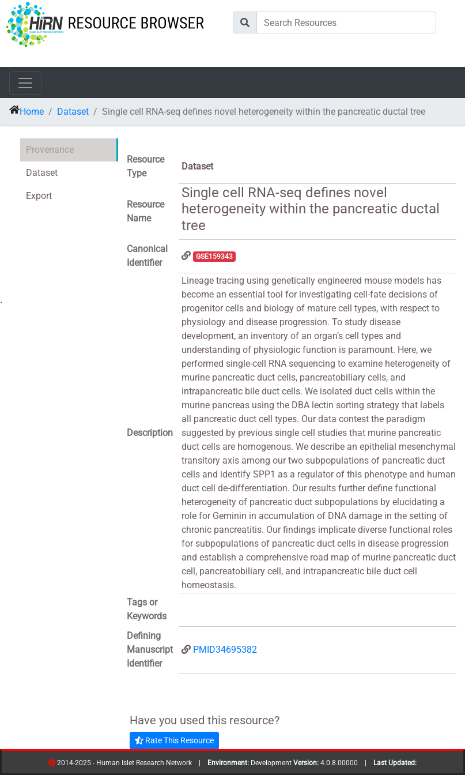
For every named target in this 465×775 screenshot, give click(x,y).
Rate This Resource (174, 740)
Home (32, 111)
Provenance (50, 149)
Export (39, 195)
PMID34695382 (225, 649)
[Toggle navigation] (25, 83)
